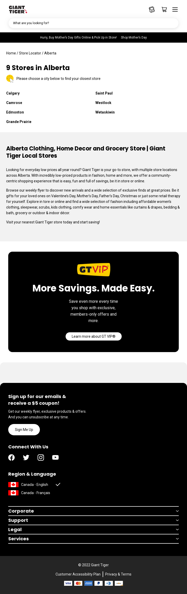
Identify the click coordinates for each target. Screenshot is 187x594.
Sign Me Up (24, 430)
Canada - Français (35, 493)
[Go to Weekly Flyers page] (151, 9)
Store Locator (30, 53)
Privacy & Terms (118, 574)
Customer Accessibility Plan (78, 574)
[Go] (93, 336)
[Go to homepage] (18, 9)
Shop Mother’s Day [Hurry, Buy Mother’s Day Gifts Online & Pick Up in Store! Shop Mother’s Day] (134, 37)
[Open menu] (173, 9)
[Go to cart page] (162, 9)
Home (11, 53)
